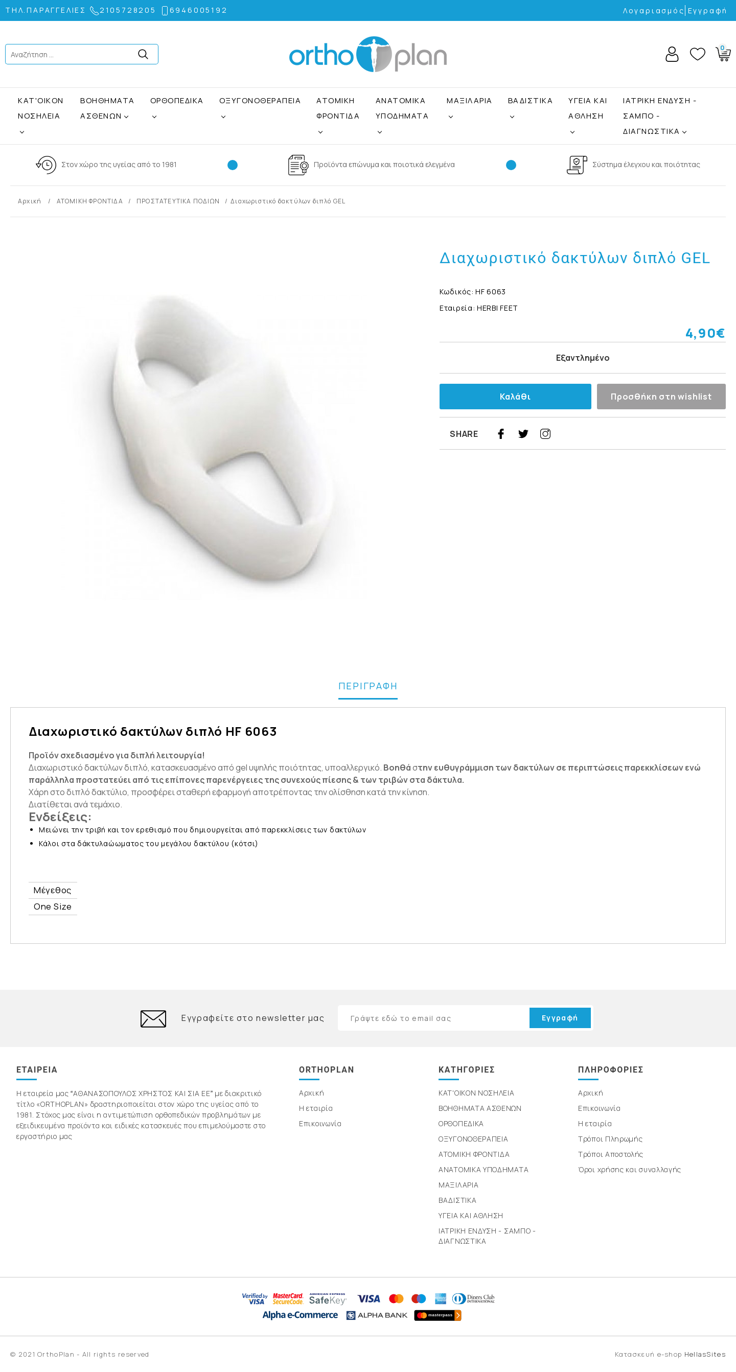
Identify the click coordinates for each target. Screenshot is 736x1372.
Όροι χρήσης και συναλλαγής (629, 1169)
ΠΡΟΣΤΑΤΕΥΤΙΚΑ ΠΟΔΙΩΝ (178, 201)
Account (672, 54)
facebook (501, 434)
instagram (545, 434)
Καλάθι (515, 396)
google (590, 434)
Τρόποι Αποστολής (610, 1154)
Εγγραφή (708, 10)
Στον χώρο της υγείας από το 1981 (119, 164)
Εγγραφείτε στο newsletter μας (253, 1018)
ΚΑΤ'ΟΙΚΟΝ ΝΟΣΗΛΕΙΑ (41, 108)
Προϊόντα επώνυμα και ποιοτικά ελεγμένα (384, 164)
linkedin (613, 434)
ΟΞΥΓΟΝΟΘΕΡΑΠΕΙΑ (260, 100)
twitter (523, 434)
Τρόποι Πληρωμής (610, 1139)
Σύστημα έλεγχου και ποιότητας (646, 164)
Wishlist (697, 54)
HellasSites (705, 1354)
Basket (721, 52)
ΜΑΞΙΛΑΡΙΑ (470, 100)
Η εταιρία (316, 1108)
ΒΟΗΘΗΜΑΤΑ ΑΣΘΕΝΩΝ (107, 108)
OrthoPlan (368, 54)
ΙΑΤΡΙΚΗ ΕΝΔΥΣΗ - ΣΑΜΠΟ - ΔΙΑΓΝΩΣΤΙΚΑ (660, 115)
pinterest (568, 434)
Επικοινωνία (320, 1123)
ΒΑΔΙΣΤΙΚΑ (531, 100)
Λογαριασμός (654, 10)
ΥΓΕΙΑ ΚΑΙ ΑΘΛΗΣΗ (588, 108)
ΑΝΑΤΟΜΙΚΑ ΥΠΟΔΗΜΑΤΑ (402, 108)
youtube (635, 434)
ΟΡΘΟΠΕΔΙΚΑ (177, 100)
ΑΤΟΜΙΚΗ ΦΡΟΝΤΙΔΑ (338, 108)
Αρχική (30, 201)
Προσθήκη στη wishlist (661, 396)
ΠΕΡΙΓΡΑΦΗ (367, 686)
